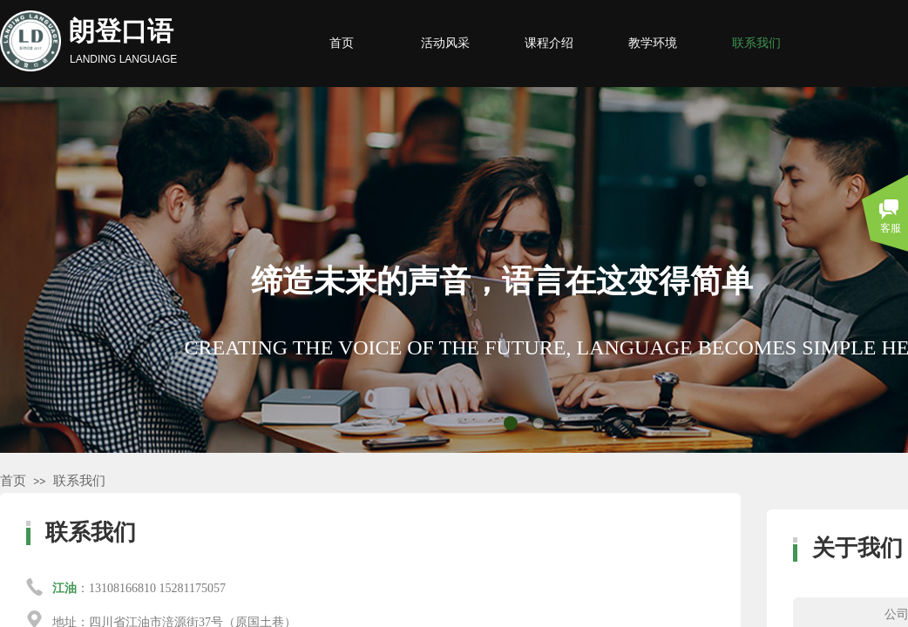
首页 (13, 481)
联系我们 (79, 481)
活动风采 (445, 43)
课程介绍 (549, 43)
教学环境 (652, 43)
